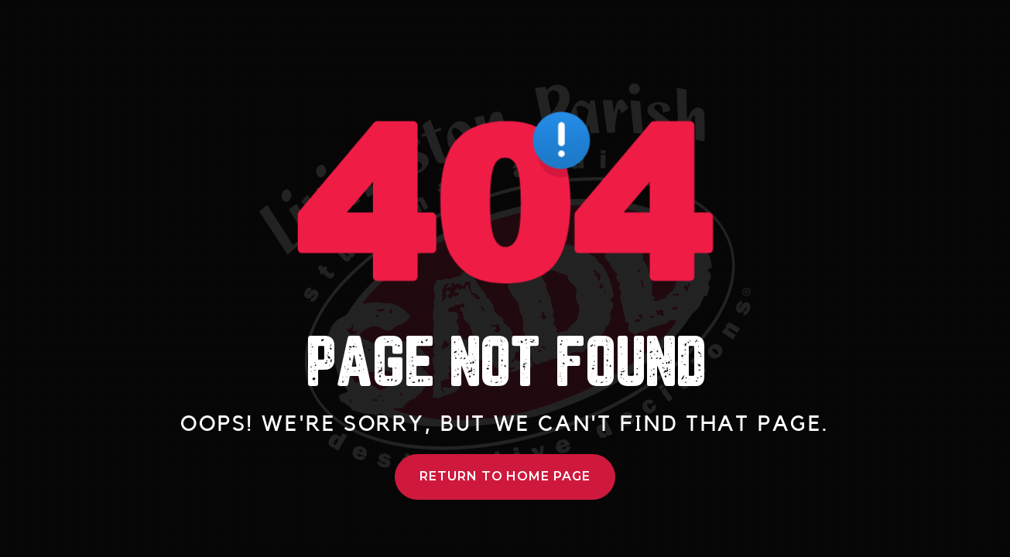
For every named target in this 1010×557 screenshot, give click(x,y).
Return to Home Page (504, 476)
